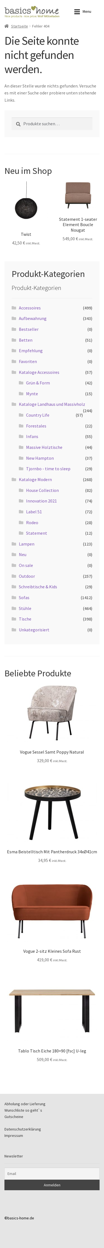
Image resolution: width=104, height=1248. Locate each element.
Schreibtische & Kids (38, 586)
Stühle (25, 608)
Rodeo (32, 522)
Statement (36, 533)
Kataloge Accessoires (39, 372)
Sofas (24, 597)
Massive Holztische (44, 447)
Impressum (13, 1135)
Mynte (32, 393)
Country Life (37, 415)
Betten (25, 340)
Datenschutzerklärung (22, 1129)
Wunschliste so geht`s (23, 1110)
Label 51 (34, 511)
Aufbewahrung (33, 318)
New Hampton (40, 458)
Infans (32, 436)
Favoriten (28, 361)
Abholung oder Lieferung (24, 1103)
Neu (22, 554)
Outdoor (27, 576)
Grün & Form (38, 383)
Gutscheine (13, 1116)
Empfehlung (31, 350)
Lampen (26, 544)
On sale (26, 565)
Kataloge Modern (35, 479)
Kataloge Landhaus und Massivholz (52, 404)
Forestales (36, 426)
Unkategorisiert (34, 629)
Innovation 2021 (41, 501)
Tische (25, 619)
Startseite (19, 26)
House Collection (42, 490)
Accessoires (30, 308)
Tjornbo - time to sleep (48, 468)
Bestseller (29, 329)
